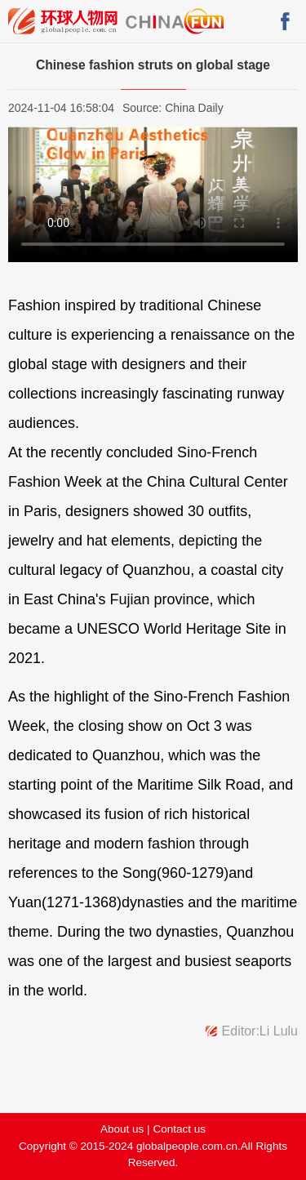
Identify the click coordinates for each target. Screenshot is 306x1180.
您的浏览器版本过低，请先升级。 (153, 194)
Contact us (179, 1129)
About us (122, 1129)
